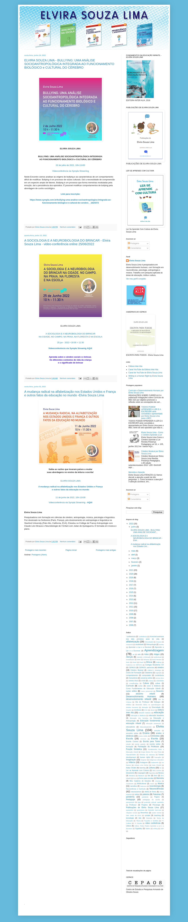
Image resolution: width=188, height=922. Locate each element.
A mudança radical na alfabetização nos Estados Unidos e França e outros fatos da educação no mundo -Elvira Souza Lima (70, 393)
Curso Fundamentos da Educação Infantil (143, 688)
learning (142, 768)
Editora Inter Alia (135, 366)
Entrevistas (155, 736)
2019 (131, 577)
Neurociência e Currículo (136, 789)
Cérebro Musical (137, 670)
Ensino (146, 733)
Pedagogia (130, 799)
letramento (130, 773)
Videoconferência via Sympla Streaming (70, 171)
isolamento (154, 762)
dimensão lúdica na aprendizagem (148, 705)
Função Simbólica (134, 749)
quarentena (140, 810)
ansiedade (139, 644)
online (137, 794)
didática (128, 705)
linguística (152, 773)
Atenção (129, 657)
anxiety (161, 644)
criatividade (160, 681)
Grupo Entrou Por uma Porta (151, 752)
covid (143, 681)
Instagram (144, 762)
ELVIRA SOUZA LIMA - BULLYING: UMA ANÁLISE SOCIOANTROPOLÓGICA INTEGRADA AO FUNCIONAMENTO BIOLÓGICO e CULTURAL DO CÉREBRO (69, 64)
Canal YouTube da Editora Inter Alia (143, 369)
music (152, 783)
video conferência (152, 823)
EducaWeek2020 (145, 727)
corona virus (159, 678)
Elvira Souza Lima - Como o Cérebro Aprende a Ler (152, 433)
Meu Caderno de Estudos (140, 781)
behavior (146, 659)
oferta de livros (150, 792)
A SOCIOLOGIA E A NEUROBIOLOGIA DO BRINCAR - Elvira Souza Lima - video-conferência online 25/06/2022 (67, 242)
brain (127, 662)
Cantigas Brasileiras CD (154, 665)
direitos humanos (132, 707)
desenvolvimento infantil (138, 699)
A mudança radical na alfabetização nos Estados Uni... (145, 545)
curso (140, 686)
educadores (130, 727)
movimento (129, 783)
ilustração (157, 757)
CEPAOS (132, 667)
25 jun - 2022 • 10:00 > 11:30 (70, 342)
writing (155, 828)
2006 (131, 625)
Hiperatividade (131, 754)
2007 (131, 621)
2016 (131, 588)
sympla (147, 815)
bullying (158, 662)
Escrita (154, 738)
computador (146, 675)
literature (141, 775)
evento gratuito (140, 744)
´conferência (143, 636)
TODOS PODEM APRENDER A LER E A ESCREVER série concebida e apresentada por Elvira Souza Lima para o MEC (151, 412)
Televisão (149, 818)
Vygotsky (138, 828)
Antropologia (151, 644)
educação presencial (153, 723)
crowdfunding (133, 683)
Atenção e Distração (144, 657)
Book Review (156, 659)
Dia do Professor (142, 702)
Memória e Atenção (136, 472)
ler (160, 768)
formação (129, 746)
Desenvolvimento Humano (141, 696)
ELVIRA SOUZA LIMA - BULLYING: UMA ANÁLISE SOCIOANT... (145, 531)
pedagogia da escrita (151, 799)
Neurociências (156, 788)
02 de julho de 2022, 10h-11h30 (70, 165)
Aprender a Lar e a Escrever (140, 647)
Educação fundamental (150, 721)
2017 (131, 585)
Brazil (141, 662)
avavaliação (130, 659)
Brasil (134, 662)
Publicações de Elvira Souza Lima (142, 807)
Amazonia (129, 644)
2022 (131, 524)
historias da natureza (147, 754)
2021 (131, 570)
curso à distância (154, 686)
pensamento (130, 802)
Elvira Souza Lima (137, 261)
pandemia (130, 797)
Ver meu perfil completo (136, 279)
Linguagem (141, 773)
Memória (160, 778)
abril (133, 555)
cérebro (160, 667)
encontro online (132, 733)
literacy (161, 773)
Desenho (160, 691)
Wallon (148, 828)
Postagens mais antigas (106, 550)
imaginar (143, 760)
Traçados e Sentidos (151, 821)
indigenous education (156, 760)
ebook (153, 710)
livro (155, 775)
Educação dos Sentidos (139, 718)
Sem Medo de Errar (133, 815)
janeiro (134, 566)
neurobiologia (155, 786)
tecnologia (130, 818)
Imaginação (131, 760)
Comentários (134, 248)
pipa (139, 802)
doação (128, 710)
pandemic (145, 797)
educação (159, 712)
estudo (128, 744)
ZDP (162, 828)
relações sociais (131, 813)
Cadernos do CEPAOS (134, 665)
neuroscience (136, 792)
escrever (143, 739)
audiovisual (157, 657)
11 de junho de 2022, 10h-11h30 (71, 497)
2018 (131, 581)
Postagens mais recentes (35, 550)
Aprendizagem (154, 650)
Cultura (146, 683)
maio (133, 551)
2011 (131, 607)
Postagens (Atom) (39, 555)
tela (139, 818)
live (149, 775)
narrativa (133, 786)
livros (135, 778)
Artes (146, 654)
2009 (131, 614)
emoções (157, 730)
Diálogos (157, 702)
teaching (157, 815)
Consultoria (133, 678)
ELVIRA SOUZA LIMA (70, 481)
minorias (158, 781)
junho (133, 527)
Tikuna (138, 821)
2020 (131, 574)
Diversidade (156, 707)
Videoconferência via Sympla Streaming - (70, 502)
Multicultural (141, 783)
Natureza (143, 786)
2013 (131, 599)
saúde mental (156, 813)
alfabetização (132, 641)
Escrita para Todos (151, 741)
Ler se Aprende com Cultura (137, 770)
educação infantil (133, 723)
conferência (159, 675)
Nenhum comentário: (68, 227)
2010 (131, 610)
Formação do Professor (148, 746)
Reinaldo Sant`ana (154, 810)
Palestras (157, 794)
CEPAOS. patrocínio (146, 667)
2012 (131, 603)
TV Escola (138, 823)
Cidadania (148, 673)
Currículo (130, 686)
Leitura (152, 768)
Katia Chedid (156, 765)
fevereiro (135, 562)
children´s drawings (154, 670)
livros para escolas (146, 778)
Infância (132, 762)
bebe (138, 659)
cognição (158, 673)
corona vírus (133, 681)
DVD (145, 710)
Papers (157, 797)
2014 (131, 596)
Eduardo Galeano (145, 713)
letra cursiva (157, 770)
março (134, 558)
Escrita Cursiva (132, 741)
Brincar (149, 662)
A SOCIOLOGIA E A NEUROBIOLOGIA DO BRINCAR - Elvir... (146, 538)
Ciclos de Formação (133, 673)
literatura (132, 775)
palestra (146, 794)
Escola (129, 738)
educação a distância (138, 715)
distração (145, 707)
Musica (161, 783)
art (133, 654)
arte (139, 654)
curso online (131, 691)
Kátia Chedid (131, 768)
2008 (131, 618)
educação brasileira (156, 715)
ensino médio (142, 736)
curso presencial (147, 691)
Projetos (144, 805)
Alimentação (149, 642)
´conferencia (130, 636)
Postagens (133, 243)
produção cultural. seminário (154, 802)
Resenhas (144, 813)
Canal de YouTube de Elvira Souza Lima (145, 373)
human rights (145, 757)
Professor (132, 805)
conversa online (146, 678)
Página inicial (71, 550)
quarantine (129, 810)
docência (137, 710)
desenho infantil (145, 694)
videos (128, 826)
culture (157, 683)
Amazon (158, 642)
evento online (155, 744)
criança (150, 681)
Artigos (156, 654)
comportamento (132, 675)
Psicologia (156, 805)
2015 (131, 592)
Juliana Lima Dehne (141, 765)
